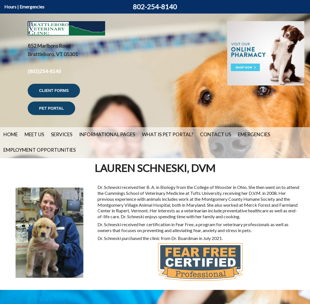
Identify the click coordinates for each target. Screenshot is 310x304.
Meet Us (34, 134)
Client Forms (54, 90)
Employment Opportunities (39, 150)
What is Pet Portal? (167, 134)
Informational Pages (107, 134)
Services (61, 134)
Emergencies (31, 6)
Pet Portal (51, 108)
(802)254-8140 (44, 71)
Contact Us (215, 134)
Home (10, 134)
